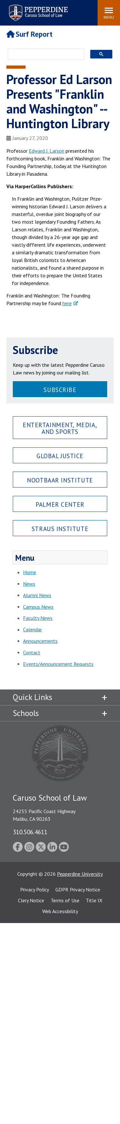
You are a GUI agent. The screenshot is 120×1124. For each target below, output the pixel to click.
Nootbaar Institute (60, 480)
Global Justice (60, 456)
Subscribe (60, 390)
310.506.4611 (30, 832)
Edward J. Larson (46, 151)
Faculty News (37, 618)
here (67, 303)
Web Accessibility (60, 911)
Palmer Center (60, 504)
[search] (44, 55)
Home (29, 572)
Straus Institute (60, 529)
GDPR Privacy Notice (77, 889)
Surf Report (29, 34)
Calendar (32, 629)
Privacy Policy (34, 889)
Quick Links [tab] (32, 697)
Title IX (94, 900)
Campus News (38, 607)
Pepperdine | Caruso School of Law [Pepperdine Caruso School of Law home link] (37, 8)
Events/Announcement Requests (58, 664)
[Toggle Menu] (109, 13)
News (29, 584)
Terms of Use (65, 900)
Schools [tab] (26, 713)
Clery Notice (31, 900)
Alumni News (37, 595)
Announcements (40, 641)
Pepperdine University (80, 874)
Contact (31, 652)
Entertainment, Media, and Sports (60, 428)
